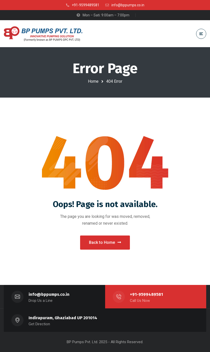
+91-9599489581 (146, 294)
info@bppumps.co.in (49, 294)
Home (93, 81)
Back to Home (105, 242)
